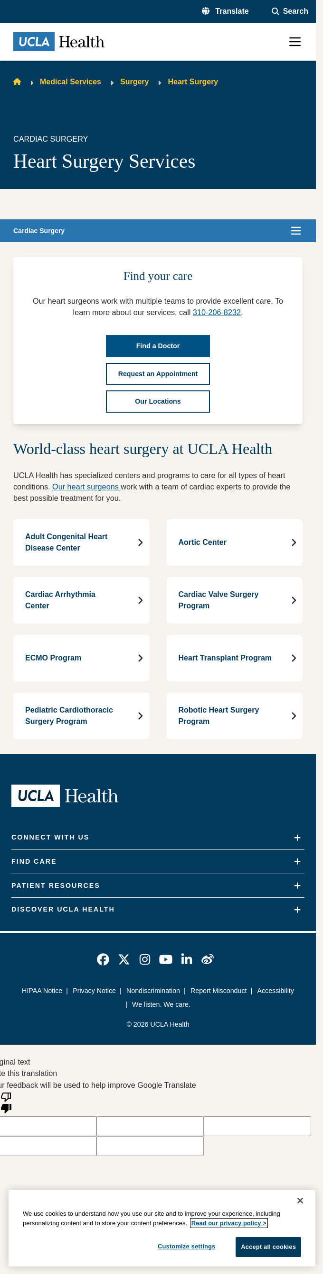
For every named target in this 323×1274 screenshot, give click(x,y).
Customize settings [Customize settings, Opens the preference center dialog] (187, 1246)
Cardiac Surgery (39, 231)
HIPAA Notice (42, 990)
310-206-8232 (217, 312)
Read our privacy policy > (228, 1223)
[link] (103, 959)
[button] (225, 11)
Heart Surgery (193, 82)
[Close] (300, 1200)
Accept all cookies (268, 1246)
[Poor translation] (6, 1102)
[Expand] (297, 837)
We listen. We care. (161, 1004)
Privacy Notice (94, 990)
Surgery (134, 82)
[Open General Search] (290, 11)
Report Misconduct (218, 990)
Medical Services (70, 82)
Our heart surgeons (86, 486)
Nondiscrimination (153, 990)
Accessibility (275, 990)
